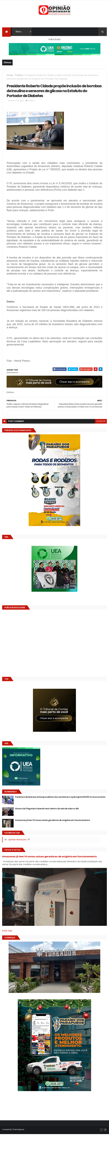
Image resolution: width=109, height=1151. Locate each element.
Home (10, 77)
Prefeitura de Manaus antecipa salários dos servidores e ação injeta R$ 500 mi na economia (60, 814)
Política (19, 77)
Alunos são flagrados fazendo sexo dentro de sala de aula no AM (46, 826)
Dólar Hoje (7, 948)
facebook (100, 439)
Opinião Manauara (17, 857)
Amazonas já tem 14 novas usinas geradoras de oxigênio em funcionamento (52, 838)
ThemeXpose (18, 1147)
